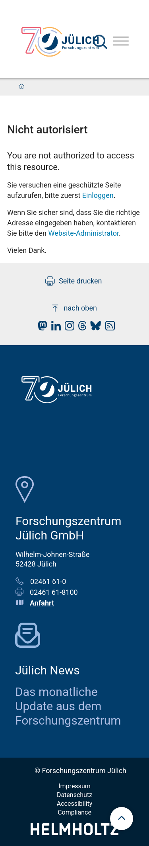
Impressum (74, 786)
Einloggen (98, 195)
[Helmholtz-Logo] (74, 832)
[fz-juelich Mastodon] (40, 328)
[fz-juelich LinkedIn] (54, 328)
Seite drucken (73, 281)
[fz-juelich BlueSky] (93, 328)
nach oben (73, 308)
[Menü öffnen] (121, 42)
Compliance (74, 812)
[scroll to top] (121, 818)
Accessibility (75, 803)
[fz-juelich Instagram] (67, 328)
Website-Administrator (83, 233)
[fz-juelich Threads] (80, 328)
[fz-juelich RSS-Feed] (108, 328)
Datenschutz (74, 795)
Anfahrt (42, 603)
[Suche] (100, 42)
